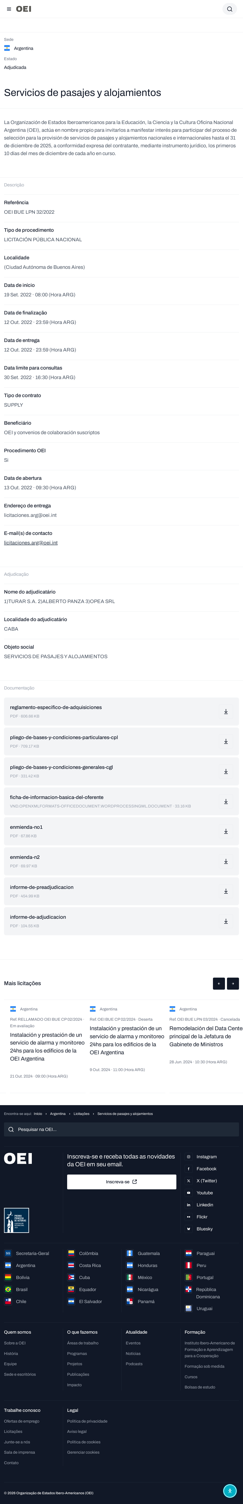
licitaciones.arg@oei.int (31, 542)
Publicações (78, 1374)
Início (38, 1114)
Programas (77, 1353)
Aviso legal (77, 1431)
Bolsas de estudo (200, 1387)
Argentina (58, 1114)
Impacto (74, 1385)
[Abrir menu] (9, 9)
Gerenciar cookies (83, 1452)
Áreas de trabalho (82, 1343)
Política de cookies (83, 1442)
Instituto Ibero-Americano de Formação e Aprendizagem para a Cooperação (210, 1349)
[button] (219, 984)
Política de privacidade (87, 1421)
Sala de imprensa (19, 1452)
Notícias (133, 1353)
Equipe (10, 1364)
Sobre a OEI (15, 1343)
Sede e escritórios (20, 1374)
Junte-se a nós (17, 1442)
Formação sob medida (204, 1366)
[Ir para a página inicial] (23, 9)
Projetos (74, 1364)
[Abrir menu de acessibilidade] (230, 1491)
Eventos (133, 1343)
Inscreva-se (122, 1182)
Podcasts (134, 1364)
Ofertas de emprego (21, 1421)
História (11, 1353)
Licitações (81, 1114)
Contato (11, 1463)
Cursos (191, 1377)
